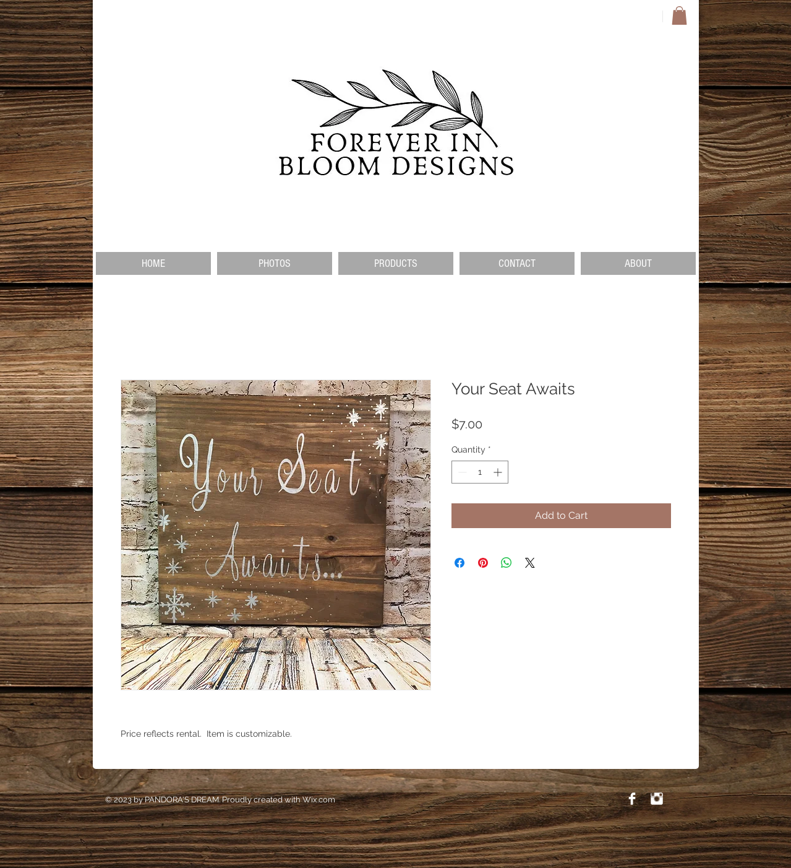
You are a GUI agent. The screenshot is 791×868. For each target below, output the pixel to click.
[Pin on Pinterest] (483, 562)
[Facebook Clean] (632, 798)
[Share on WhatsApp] (506, 562)
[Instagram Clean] (657, 798)
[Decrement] (461, 472)
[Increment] (499, 472)
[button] (679, 15)
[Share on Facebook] (459, 562)
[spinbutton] (480, 472)
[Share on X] (530, 562)
